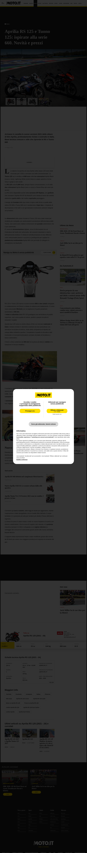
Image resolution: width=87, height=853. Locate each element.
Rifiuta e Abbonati (57, 410)
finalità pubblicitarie (26, 445)
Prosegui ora (30, 411)
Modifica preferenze (21, 459)
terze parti (42, 440)
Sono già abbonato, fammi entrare (43, 424)
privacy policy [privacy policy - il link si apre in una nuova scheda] (65, 433)
